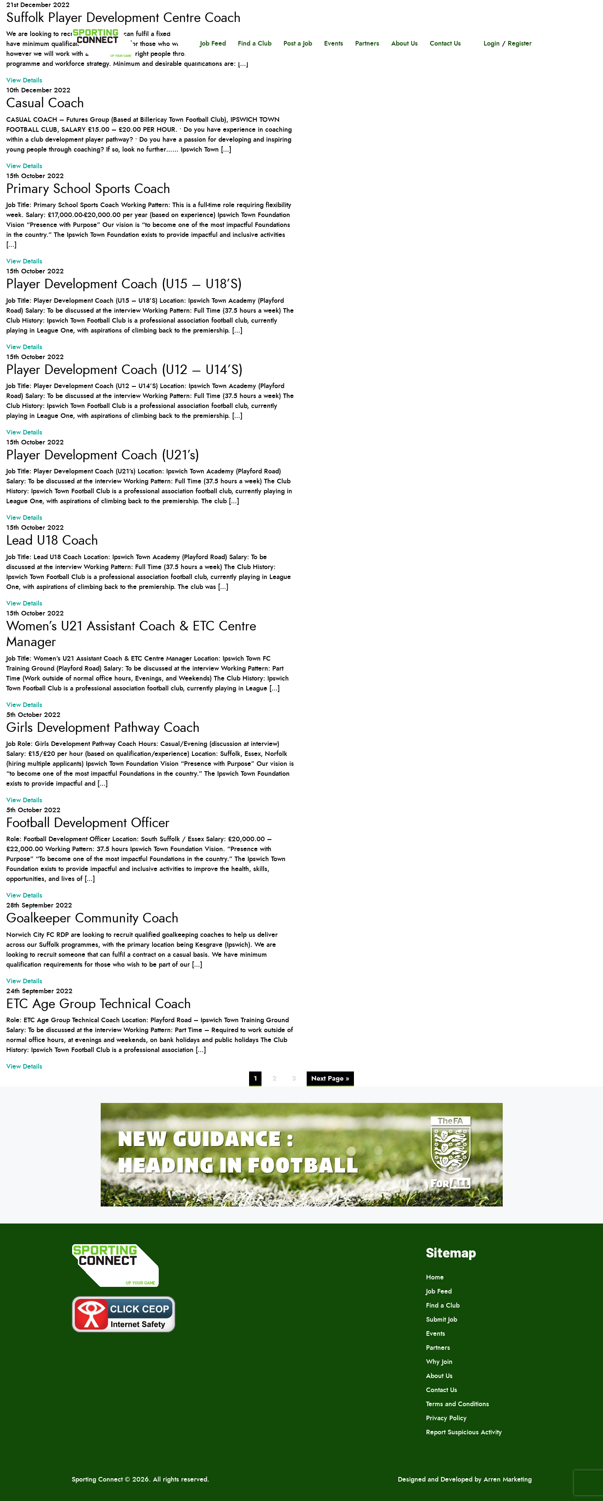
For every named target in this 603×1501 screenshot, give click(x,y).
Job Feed (213, 43)
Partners (367, 43)
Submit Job (441, 1319)
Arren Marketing (508, 1479)
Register (520, 43)
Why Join (439, 1361)
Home (435, 1277)
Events (333, 43)
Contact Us (445, 43)
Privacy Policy (446, 1418)
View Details (24, 80)
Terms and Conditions (457, 1404)
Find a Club (254, 43)
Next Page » (330, 1078)
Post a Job (297, 43)
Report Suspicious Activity (464, 1432)
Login (492, 43)
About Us (404, 43)
